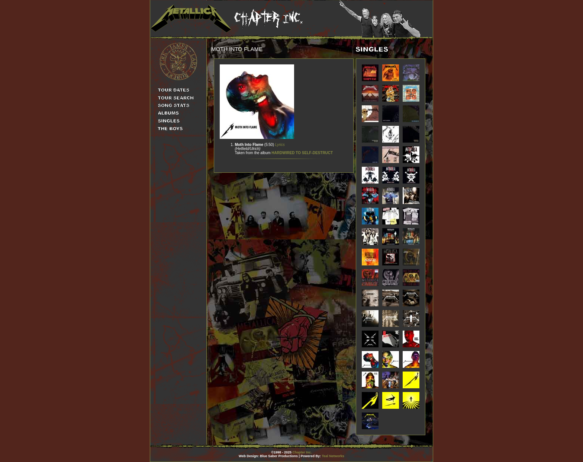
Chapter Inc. (302, 452)
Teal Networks (333, 456)
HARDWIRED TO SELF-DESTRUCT (302, 153)
